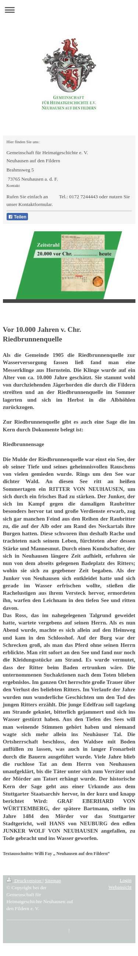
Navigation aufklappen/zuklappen (69, 10)
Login (125, 880)
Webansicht (120, 887)
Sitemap (53, 880)
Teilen (17, 217)
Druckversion (25, 880)
